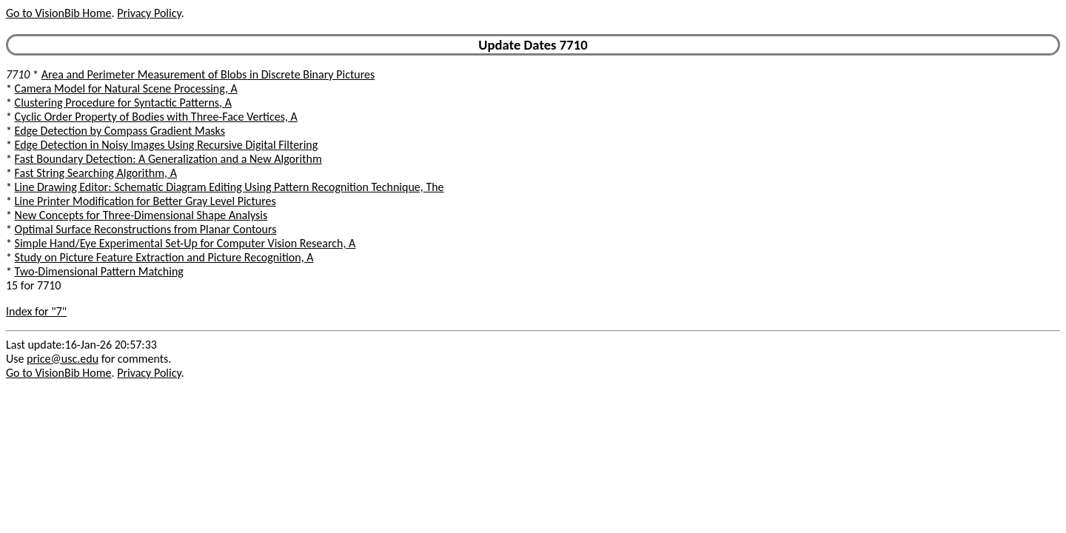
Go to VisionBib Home (58, 13)
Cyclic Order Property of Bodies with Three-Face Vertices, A (156, 117)
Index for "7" (36, 311)
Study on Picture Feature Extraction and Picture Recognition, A (164, 257)
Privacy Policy (149, 13)
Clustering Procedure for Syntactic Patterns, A (123, 102)
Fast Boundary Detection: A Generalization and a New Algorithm (168, 159)
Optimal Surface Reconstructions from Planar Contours (146, 229)
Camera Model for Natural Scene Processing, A (126, 88)
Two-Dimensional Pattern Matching (99, 271)
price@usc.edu (62, 359)
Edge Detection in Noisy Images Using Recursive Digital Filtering (166, 145)
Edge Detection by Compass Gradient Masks (120, 131)
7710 (18, 74)
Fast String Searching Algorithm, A (96, 173)
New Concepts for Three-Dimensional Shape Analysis (141, 215)
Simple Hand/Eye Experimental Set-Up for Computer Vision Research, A (185, 243)
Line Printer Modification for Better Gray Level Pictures (145, 201)
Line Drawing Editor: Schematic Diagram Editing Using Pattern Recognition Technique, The (229, 187)
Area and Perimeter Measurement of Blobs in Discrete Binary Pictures (208, 74)
